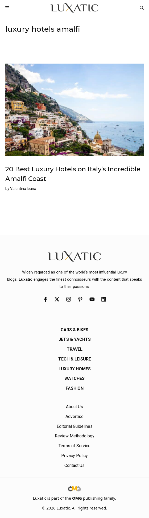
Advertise (74, 416)
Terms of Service (74, 445)
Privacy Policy (74, 455)
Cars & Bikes (74, 329)
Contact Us (74, 465)
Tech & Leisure (74, 359)
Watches (74, 378)
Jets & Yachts (75, 339)
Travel (74, 349)
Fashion (75, 388)
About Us (74, 406)
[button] (141, 8)
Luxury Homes (75, 368)
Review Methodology (74, 435)
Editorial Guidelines (75, 426)
